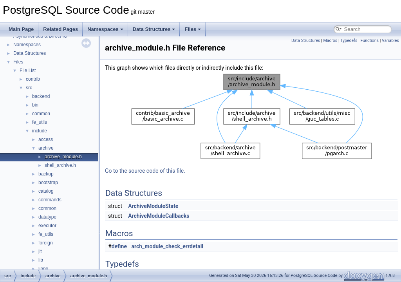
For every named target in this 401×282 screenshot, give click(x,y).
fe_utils (39, 122)
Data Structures (154, 29)
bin (35, 105)
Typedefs (349, 40)
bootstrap (48, 182)
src (29, 87)
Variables (390, 40)
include (39, 131)
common (41, 113)
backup (46, 174)
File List (28, 70)
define (119, 246)
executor (47, 225)
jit (40, 251)
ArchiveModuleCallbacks (158, 216)
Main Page (21, 29)
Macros (330, 40)
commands (49, 199)
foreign (45, 243)
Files (192, 29)
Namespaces (105, 29)
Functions (369, 40)
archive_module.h (63, 156)
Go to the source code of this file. (145, 171)
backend (41, 96)
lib (40, 260)
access (45, 139)
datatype (47, 217)
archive (46, 148)
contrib (33, 79)
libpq (43, 268)
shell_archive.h (60, 165)
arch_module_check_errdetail (168, 246)
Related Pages (60, 29)
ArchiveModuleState (153, 206)
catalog (46, 191)
